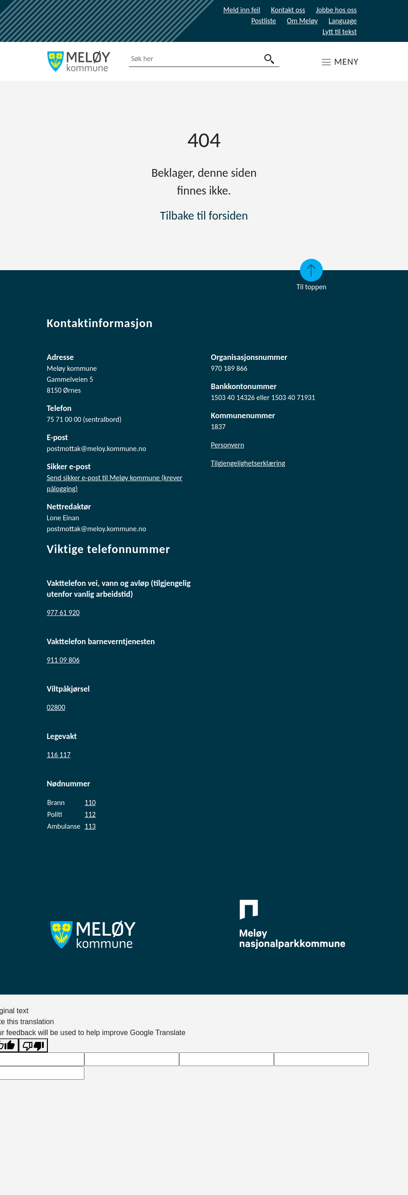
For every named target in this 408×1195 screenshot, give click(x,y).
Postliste (263, 20)
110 (90, 802)
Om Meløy (302, 20)
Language (343, 20)
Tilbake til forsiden (204, 215)
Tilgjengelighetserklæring (248, 463)
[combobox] (204, 59)
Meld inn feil (241, 9)
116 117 (59, 754)
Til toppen (311, 275)
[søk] (269, 59)
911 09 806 (63, 660)
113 (90, 826)
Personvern (227, 445)
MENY (346, 61)
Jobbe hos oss (336, 9)
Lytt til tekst (339, 31)
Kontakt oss (288, 9)
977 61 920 (63, 612)
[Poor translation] (33, 1045)
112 (90, 814)
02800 (56, 707)
